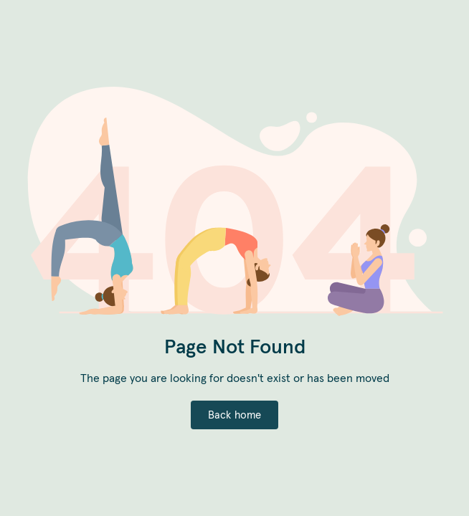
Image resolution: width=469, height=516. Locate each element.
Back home (235, 414)
